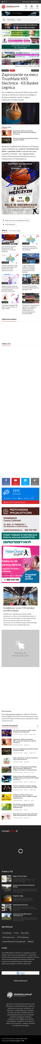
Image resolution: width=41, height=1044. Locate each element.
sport (12, 70)
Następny (35, 70)
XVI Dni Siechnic (23, 937)
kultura (26, 734)
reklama (37, 506)
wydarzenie (32, 734)
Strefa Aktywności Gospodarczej (14, 941)
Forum (16, 933)
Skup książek (34, 1)
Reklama (30, 941)
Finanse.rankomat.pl (20, 980)
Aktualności (11, 20)
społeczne (27, 745)
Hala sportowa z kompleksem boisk (16, 220)
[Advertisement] (20, 412)
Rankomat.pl (26, 1)
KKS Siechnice (9, 224)
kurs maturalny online (13, 714)
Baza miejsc (25, 933)
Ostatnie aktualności (10, 726)
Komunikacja (7, 933)
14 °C (4, 1)
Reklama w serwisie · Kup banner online (27, 66)
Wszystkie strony (9, 937)
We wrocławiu (6, 711)
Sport (19, 20)
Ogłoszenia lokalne (9, 319)
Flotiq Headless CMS (17, 1041)
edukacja (26, 761)
